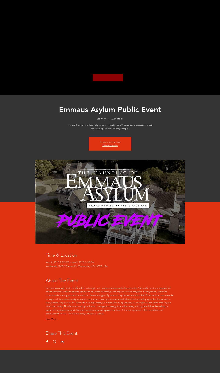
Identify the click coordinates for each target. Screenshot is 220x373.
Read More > (52, 319)
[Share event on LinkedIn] (62, 341)
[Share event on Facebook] (47, 341)
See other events (110, 145)
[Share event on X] (54, 341)
